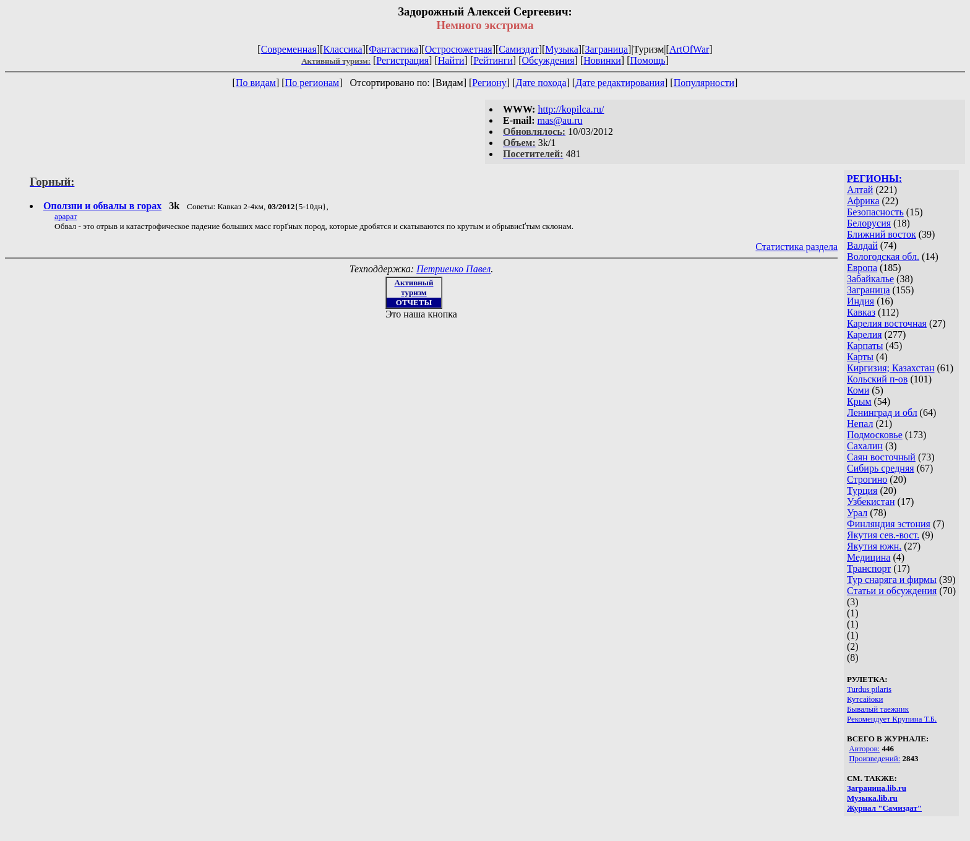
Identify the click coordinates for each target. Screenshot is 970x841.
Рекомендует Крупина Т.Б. (892, 718)
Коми (858, 390)
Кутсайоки (865, 699)
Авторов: (864, 748)
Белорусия (869, 223)
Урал (857, 512)
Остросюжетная (458, 49)
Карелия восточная (887, 323)
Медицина (868, 557)
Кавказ (861, 312)
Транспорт (869, 568)
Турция (862, 490)
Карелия (864, 334)
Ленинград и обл (882, 412)
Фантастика (393, 49)
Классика (342, 49)
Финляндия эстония (888, 524)
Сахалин (865, 446)
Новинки (602, 60)
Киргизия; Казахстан (891, 368)
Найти (451, 60)
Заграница (606, 49)
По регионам (312, 82)
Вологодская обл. (883, 256)
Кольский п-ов (877, 379)
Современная (289, 49)
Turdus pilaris (869, 689)
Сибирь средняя (880, 468)
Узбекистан (871, 501)
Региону (489, 82)
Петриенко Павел (453, 269)
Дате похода (540, 82)
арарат (65, 216)
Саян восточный (881, 457)
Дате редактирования (619, 82)
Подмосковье (875, 434)
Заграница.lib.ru (876, 788)
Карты (860, 356)
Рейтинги (493, 60)
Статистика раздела (796, 246)
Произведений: (874, 758)
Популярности (704, 82)
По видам (256, 82)
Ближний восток (881, 234)
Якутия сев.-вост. (883, 535)
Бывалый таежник (878, 709)
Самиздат (518, 49)
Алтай (860, 189)
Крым (859, 401)
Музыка (561, 49)
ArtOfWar (689, 49)
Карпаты (865, 345)
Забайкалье (870, 279)
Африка (863, 201)
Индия (860, 301)
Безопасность (875, 212)
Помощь (648, 60)
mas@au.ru (560, 120)
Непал (860, 423)
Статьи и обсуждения (892, 590)
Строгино (867, 479)
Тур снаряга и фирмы (892, 579)
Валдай (862, 245)
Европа (862, 267)
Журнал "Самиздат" (884, 808)
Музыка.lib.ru (872, 798)
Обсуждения (547, 60)
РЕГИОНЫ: (874, 178)
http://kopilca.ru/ (571, 109)
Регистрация (402, 60)
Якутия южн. (874, 546)
